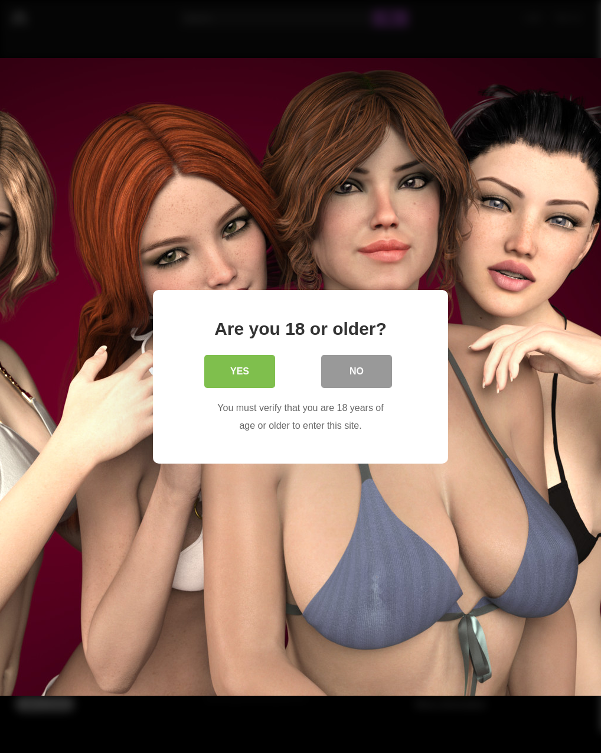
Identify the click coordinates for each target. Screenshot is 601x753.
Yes (239, 371)
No (357, 371)
